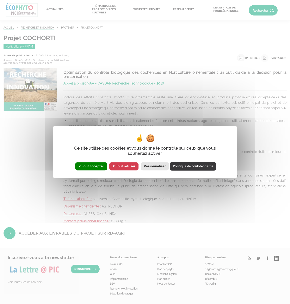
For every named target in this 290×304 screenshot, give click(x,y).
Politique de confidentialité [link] (193, 166)
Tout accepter (91, 166)
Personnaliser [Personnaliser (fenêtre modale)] (155, 166)
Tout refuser (123, 166)
